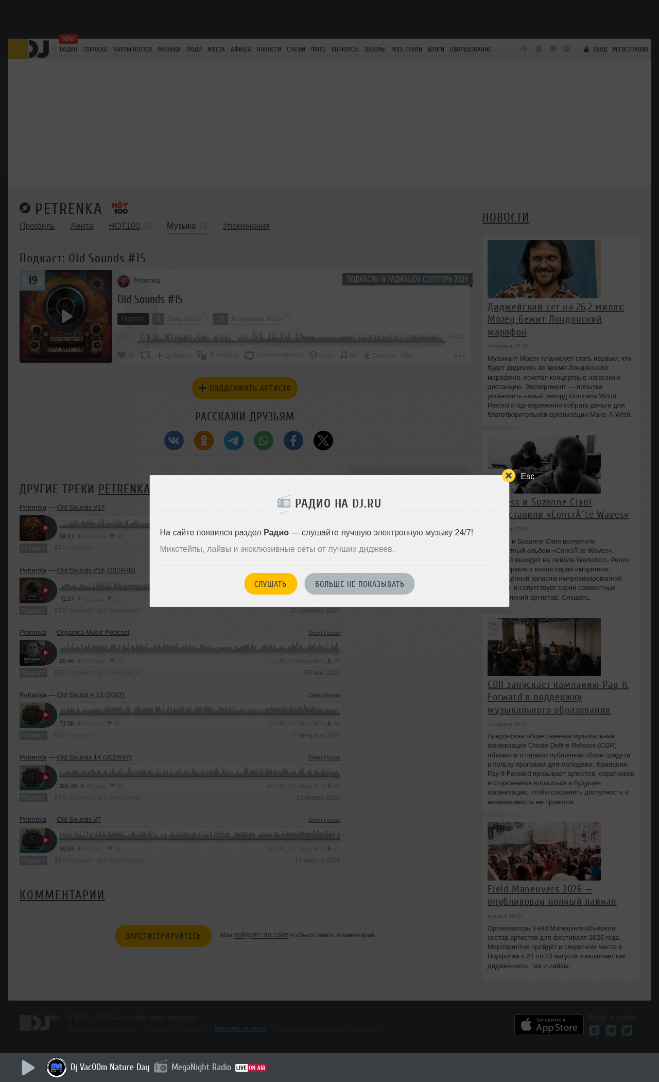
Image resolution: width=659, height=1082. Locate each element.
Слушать (270, 584)
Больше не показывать (360, 584)
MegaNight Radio (201, 1067)
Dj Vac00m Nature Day (110, 1067)
